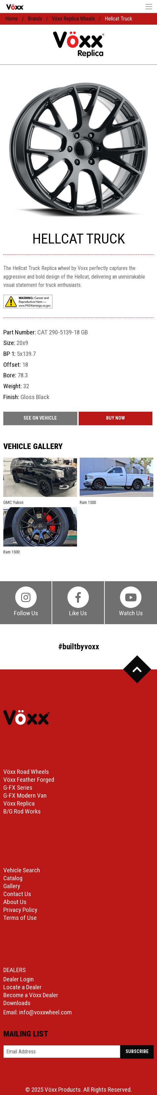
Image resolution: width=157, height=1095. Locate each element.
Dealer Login (18, 979)
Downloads (16, 1003)
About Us (14, 902)
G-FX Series (17, 787)
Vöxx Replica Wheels (73, 19)
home (11, 19)
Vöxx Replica (19, 803)
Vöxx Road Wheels (26, 771)
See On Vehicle (40, 418)
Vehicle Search (21, 870)
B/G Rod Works (22, 811)
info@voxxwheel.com (45, 1012)
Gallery (11, 886)
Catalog (12, 878)
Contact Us (17, 894)
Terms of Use (20, 918)
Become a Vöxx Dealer (30, 995)
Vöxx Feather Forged (28, 779)
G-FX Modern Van (25, 795)
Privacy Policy (20, 910)
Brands (35, 19)
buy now (115, 418)
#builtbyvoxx (78, 646)
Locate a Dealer (22, 987)
